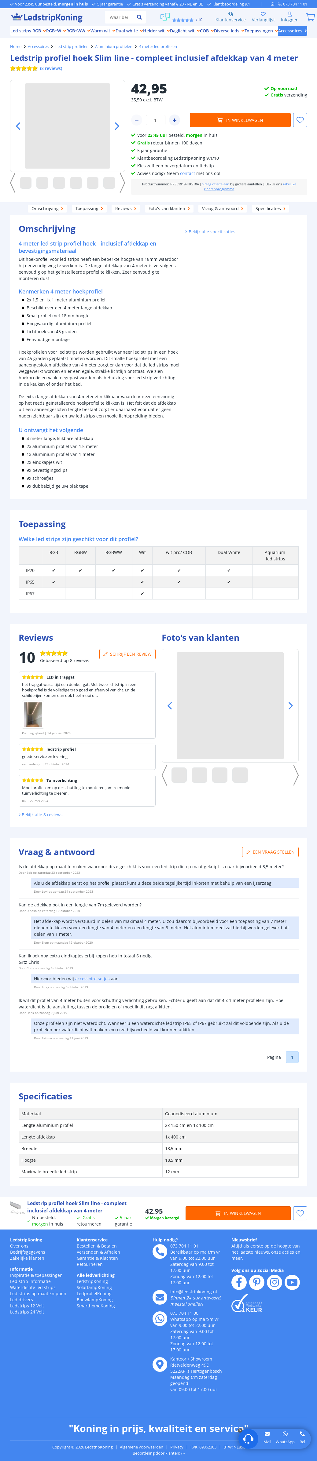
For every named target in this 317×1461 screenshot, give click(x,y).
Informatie (21, 1269)
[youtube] (292, 1282)
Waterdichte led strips (33, 1287)
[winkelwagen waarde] (155, 120)
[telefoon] (292, 4)
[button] (300, 120)
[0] (310, 17)
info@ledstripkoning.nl (193, 1292)
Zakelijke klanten (27, 1258)
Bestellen (86, 1246)
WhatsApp (285, 1442)
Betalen (109, 1246)
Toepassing (89, 208)
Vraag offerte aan (215, 184)
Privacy (176, 1447)
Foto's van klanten (169, 208)
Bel (302, 1442)
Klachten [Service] (109, 1258)
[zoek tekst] (119, 17)
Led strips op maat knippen (38, 1293)
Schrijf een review (129, 654)
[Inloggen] (290, 17)
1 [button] (292, 1057)
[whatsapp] (274, 4)
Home (15, 46)
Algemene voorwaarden (141, 1447)
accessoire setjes (92, 979)
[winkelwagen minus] (136, 120)
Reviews (125, 208)
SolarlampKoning (94, 1287)
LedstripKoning (26, 1240)
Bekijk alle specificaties (210, 232)
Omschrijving (47, 208)
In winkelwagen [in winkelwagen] (240, 120)
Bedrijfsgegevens (27, 1252)
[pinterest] (256, 1282)
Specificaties (271, 208)
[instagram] (274, 1282)
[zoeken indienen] (139, 17)
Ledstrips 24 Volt (27, 1312)
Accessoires (38, 46)
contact (187, 173)
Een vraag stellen (270, 852)
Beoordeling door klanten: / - (159, 1453)
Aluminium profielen (113, 46)
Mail (267, 1442)
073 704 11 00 (184, 1313)
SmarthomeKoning (96, 1306)
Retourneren (90, 1264)
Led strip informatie (30, 1281)
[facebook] (239, 1282)
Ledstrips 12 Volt (27, 1306)
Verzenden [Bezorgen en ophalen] (88, 1252)
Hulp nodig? (165, 1240)
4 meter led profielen (158, 46)
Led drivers (21, 1300)
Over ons (19, 1246)
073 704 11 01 (184, 1246)
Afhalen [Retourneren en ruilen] (112, 1252)
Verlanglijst (263, 17)
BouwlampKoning (95, 1300)
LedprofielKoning (94, 1293)
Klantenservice (231, 17)
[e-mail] (160, 1297)
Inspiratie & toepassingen (36, 1275)
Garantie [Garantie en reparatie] (85, 1258)
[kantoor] (160, 1364)
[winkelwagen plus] (174, 120)
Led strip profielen (72, 46)
